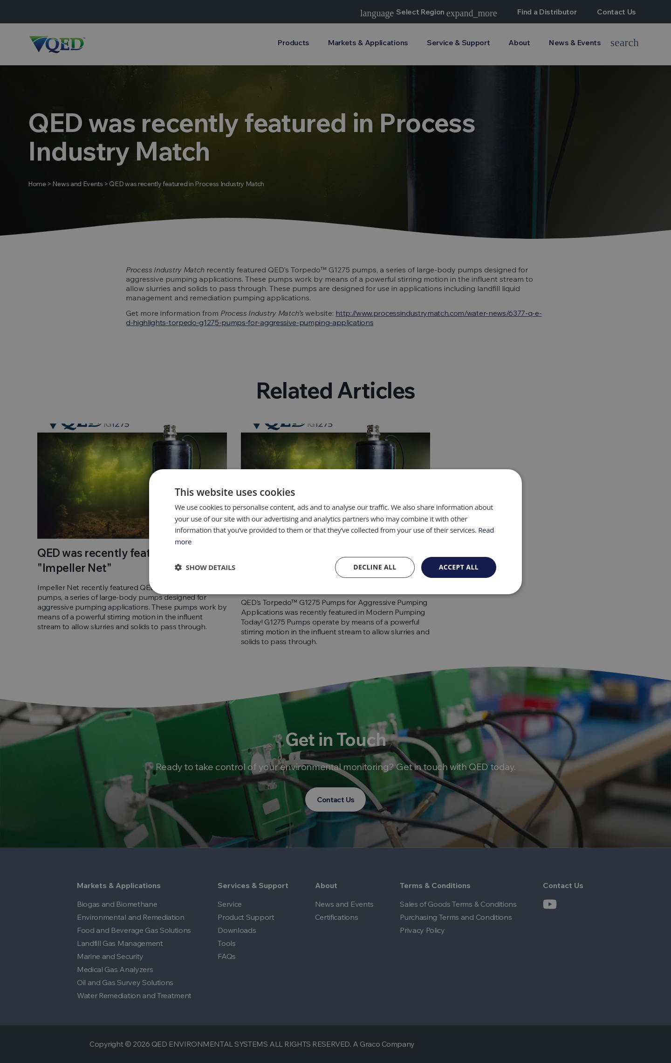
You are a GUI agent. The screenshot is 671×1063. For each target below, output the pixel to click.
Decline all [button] (374, 567)
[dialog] (335, 531)
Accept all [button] (459, 567)
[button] (205, 567)
